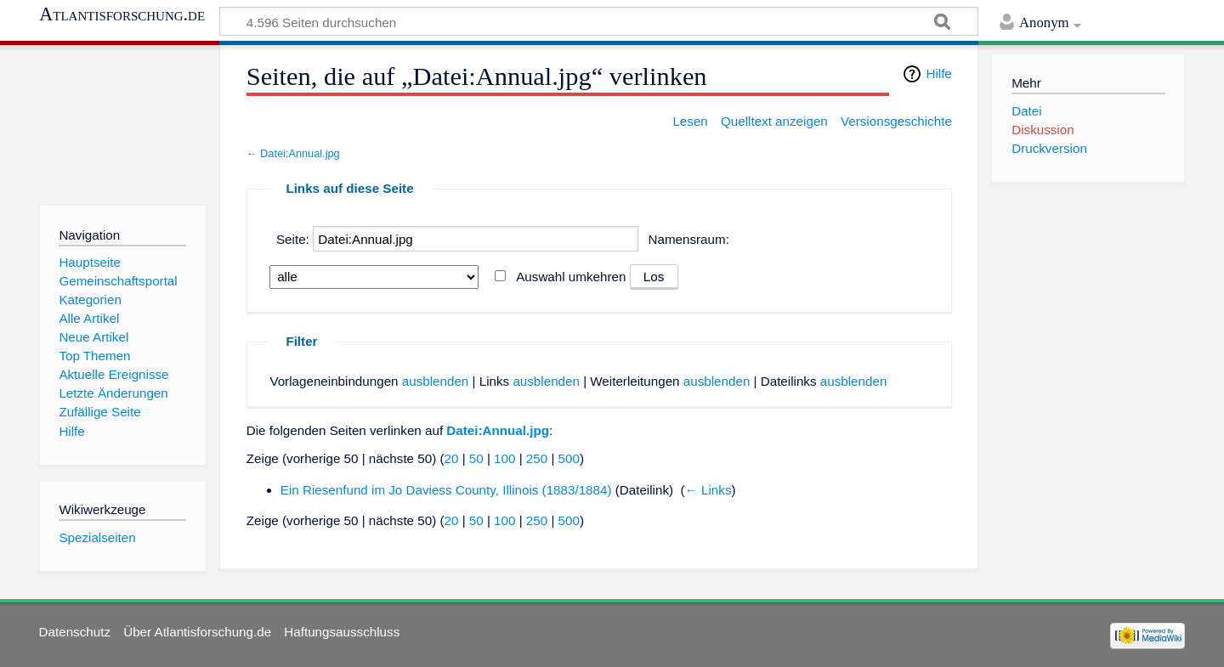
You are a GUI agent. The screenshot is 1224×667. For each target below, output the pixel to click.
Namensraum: (689, 239)
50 (476, 458)
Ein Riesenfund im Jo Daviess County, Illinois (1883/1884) (446, 490)
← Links (708, 490)
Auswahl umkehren (571, 276)
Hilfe (938, 73)
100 (504, 458)
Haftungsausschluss (342, 632)
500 (569, 458)
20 (452, 458)
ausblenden (435, 381)
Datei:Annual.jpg (300, 153)
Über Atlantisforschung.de (197, 632)
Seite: (292, 239)
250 (536, 458)
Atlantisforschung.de (122, 14)
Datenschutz (74, 632)
